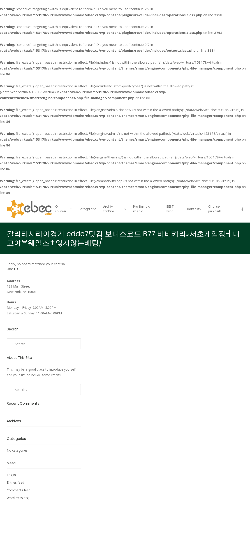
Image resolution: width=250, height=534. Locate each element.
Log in (11, 475)
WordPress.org (17, 498)
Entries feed (15, 482)
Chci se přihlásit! (214, 209)
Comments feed (18, 490)
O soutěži (60, 209)
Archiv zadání (108, 209)
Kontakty (194, 209)
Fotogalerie (87, 209)
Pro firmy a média (141, 209)
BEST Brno (170, 209)
